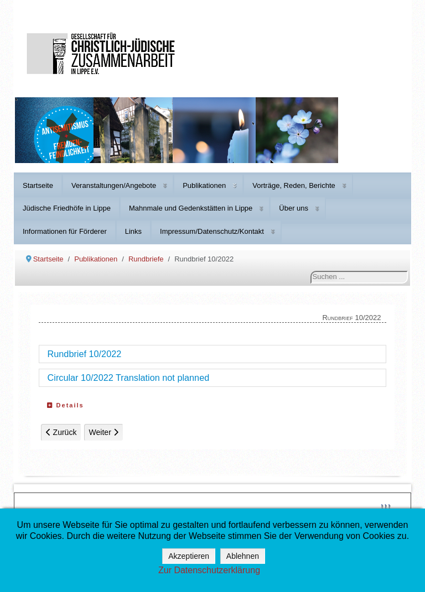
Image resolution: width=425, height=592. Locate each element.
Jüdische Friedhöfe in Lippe (67, 208)
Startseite (38, 185)
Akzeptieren (188, 556)
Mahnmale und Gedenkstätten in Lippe (190, 208)
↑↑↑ (385, 505)
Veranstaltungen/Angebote (113, 185)
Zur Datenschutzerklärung (209, 570)
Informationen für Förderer (65, 231)
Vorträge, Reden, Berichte (293, 185)
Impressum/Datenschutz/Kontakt (212, 231)
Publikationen (204, 185)
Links (133, 231)
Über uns (293, 208)
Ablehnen (242, 556)
